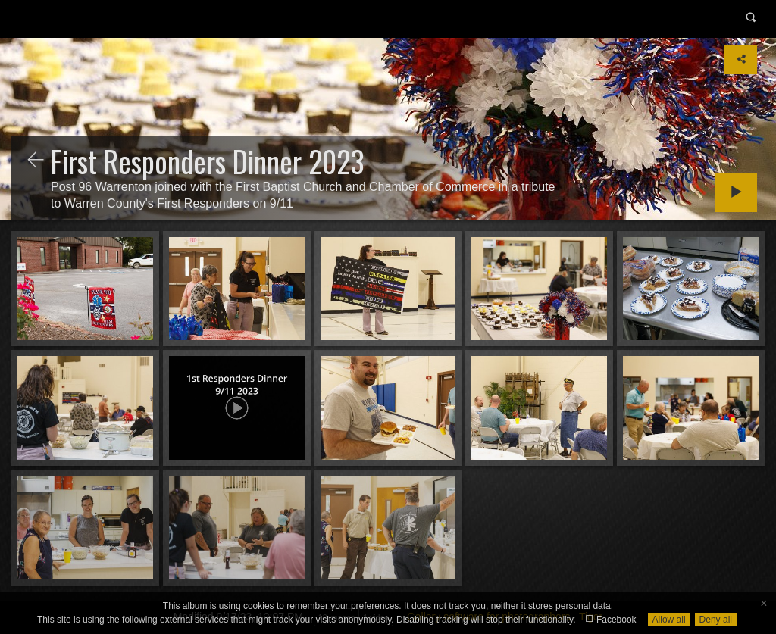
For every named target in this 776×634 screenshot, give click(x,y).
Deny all (715, 619)
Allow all (669, 619)
